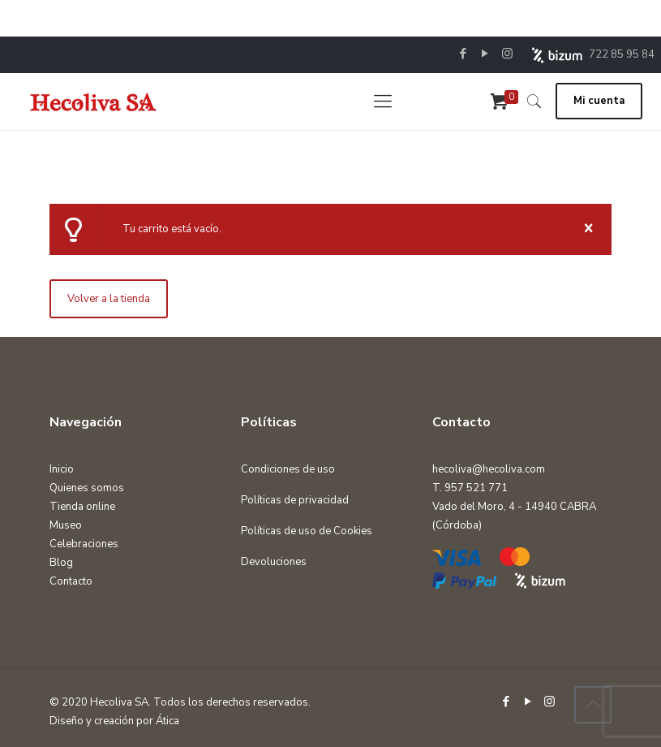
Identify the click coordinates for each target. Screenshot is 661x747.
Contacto (70, 581)
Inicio (61, 469)
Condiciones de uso (288, 469)
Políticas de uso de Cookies (306, 531)
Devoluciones (274, 562)
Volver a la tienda (108, 298)
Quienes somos (86, 488)
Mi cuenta (599, 100)
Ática (167, 721)
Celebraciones (83, 544)
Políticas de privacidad (295, 500)
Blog (61, 562)
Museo (65, 525)
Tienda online (82, 506)
